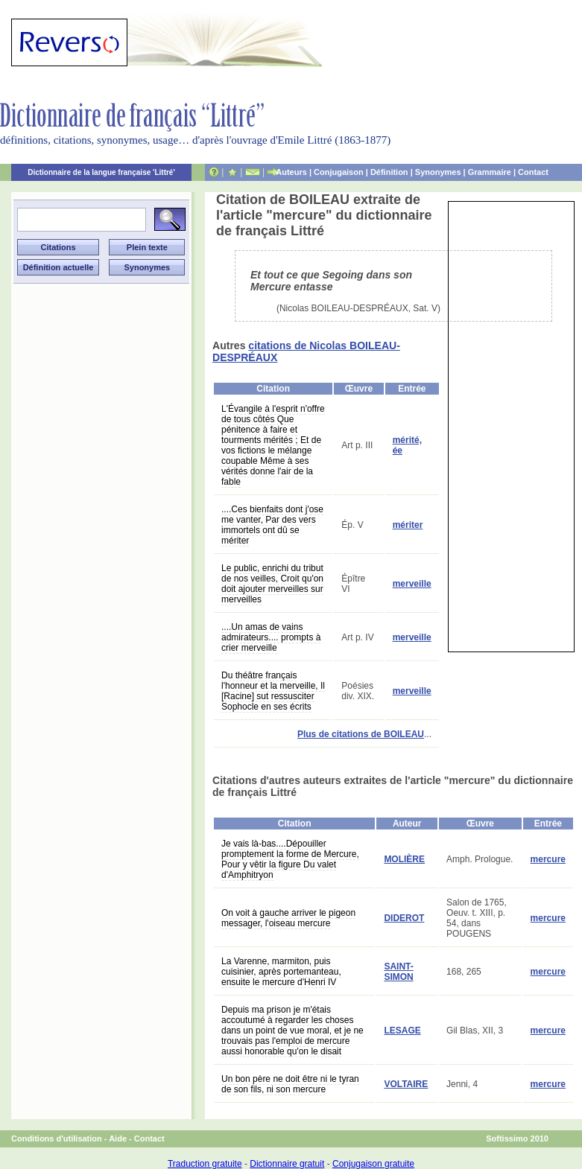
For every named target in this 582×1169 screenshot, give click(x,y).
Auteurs (291, 172)
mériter (408, 525)
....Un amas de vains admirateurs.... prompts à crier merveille (270, 637)
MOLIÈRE (404, 859)
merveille (412, 584)
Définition (389, 172)
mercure (548, 859)
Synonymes (438, 172)
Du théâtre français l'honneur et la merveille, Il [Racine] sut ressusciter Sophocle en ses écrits (273, 691)
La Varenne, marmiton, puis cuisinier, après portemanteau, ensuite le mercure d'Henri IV (281, 971)
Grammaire (489, 172)
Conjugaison (339, 172)
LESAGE (402, 1030)
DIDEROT (404, 918)
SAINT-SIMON (398, 971)
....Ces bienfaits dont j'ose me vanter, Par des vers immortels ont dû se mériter (272, 525)
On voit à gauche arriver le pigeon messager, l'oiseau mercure (288, 918)
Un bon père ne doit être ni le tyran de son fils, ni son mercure (290, 1084)
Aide (118, 1138)
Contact (533, 172)
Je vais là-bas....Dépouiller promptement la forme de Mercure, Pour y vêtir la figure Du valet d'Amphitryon (290, 859)
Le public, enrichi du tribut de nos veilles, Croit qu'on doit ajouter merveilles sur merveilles (272, 584)
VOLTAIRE (406, 1084)
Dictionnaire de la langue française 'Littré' (101, 172)
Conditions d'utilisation (56, 1138)
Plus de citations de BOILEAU (360, 734)
